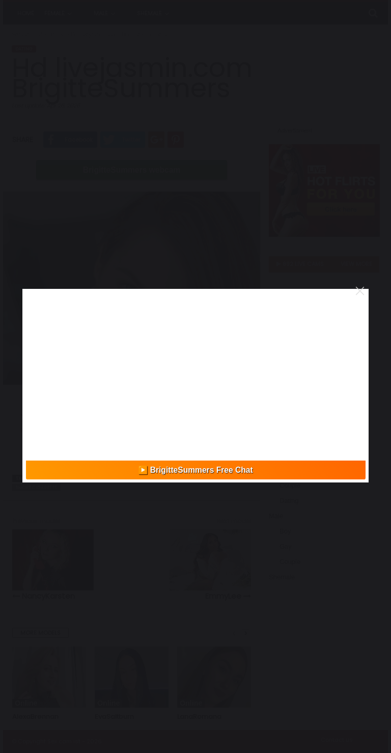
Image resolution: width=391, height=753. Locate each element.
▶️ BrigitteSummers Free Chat (195, 470)
